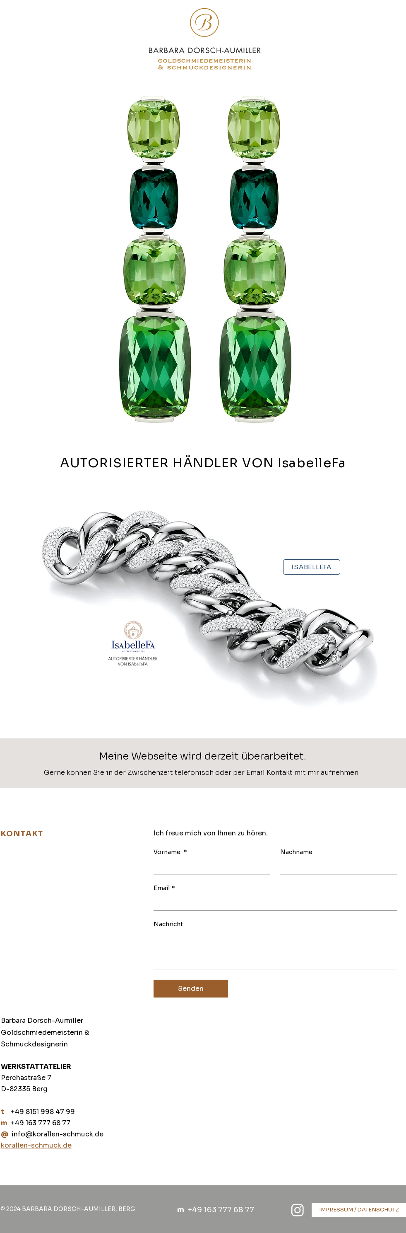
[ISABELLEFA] (311, 567)
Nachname (296, 852)
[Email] (273, 902)
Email (164, 888)
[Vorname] (210, 866)
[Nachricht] (275, 950)
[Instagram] (297, 1209)
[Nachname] (336, 866)
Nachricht (168, 924)
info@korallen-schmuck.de (57, 1134)
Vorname (170, 852)
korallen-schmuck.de (36, 1145)
